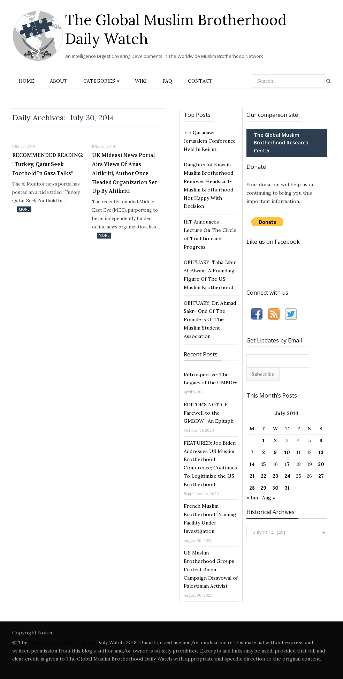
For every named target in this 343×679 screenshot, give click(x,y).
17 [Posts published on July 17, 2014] (287, 464)
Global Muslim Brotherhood (62, 642)
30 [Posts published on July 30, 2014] (275, 488)
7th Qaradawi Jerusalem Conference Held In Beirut (210, 140)
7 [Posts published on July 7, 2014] (252, 452)
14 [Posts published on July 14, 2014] (252, 464)
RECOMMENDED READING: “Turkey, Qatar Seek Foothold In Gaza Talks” (47, 164)
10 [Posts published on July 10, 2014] (287, 452)
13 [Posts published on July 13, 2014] (321, 452)
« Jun (252, 498)
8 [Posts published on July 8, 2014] (263, 452)
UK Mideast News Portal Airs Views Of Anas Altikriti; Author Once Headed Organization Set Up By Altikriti (124, 173)
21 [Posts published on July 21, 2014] (252, 476)
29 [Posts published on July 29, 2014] (263, 488)
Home (26, 81)
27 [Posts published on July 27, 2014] (321, 476)
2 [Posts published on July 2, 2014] (275, 440)
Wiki (141, 81)
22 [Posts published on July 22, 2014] (263, 476)
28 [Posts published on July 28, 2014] (252, 488)
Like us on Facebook (273, 242)
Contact (200, 81)
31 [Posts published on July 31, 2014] (287, 488)
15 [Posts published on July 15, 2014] (263, 464)
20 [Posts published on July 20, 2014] (321, 464)
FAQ (167, 81)
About (59, 81)
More (24, 209)
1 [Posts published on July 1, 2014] (263, 440)
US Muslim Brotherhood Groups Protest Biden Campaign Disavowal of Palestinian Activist (211, 569)
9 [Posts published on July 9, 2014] (275, 452)
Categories (99, 81)
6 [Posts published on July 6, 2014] (320, 440)
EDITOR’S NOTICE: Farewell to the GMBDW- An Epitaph (209, 412)
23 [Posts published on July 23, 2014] (275, 476)
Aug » (268, 498)
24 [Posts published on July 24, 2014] (287, 476)
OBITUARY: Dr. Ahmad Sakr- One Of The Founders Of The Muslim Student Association (210, 319)
